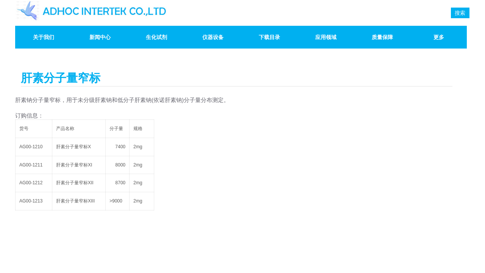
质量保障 (382, 37)
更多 (438, 37)
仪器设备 (213, 37)
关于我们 (43, 37)
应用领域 (325, 37)
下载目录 (269, 37)
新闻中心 (100, 37)
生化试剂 (156, 37)
